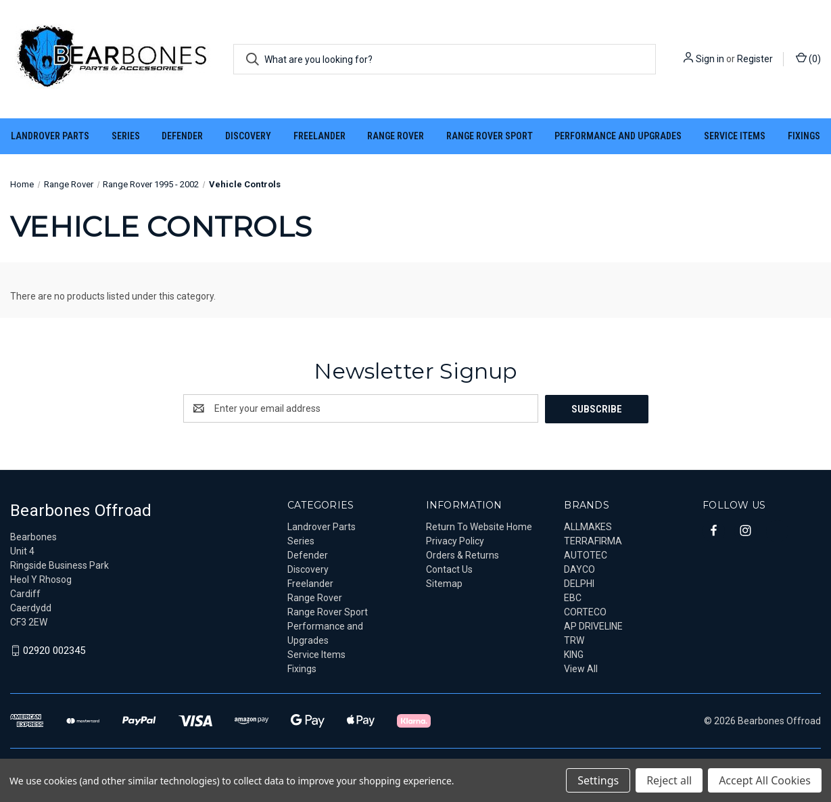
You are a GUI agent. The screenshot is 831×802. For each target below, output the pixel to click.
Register (755, 58)
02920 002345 (54, 650)
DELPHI (579, 582)
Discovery (248, 136)
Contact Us (449, 568)
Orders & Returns (462, 554)
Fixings (804, 136)
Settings (598, 780)
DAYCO (579, 568)
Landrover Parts (50, 136)
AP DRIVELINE (593, 625)
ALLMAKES (588, 526)
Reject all (669, 780)
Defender (182, 136)
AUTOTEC (585, 554)
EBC (572, 597)
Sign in (710, 58)
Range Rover (395, 136)
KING (574, 653)
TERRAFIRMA (593, 540)
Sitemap (444, 582)
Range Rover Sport (489, 136)
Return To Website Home (479, 526)
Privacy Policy (455, 540)
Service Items (734, 136)
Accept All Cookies (765, 780)
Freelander (319, 136)
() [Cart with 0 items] (808, 58)
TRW (574, 639)
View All (581, 668)
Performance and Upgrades (618, 136)
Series (126, 136)
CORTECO (585, 611)
